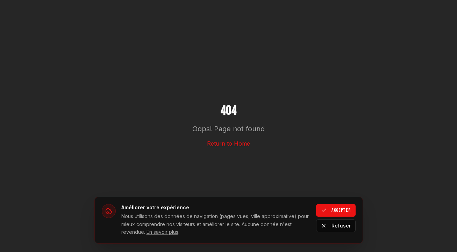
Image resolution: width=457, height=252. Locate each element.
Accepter (336, 210)
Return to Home (228, 143)
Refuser (336, 226)
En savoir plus (162, 232)
